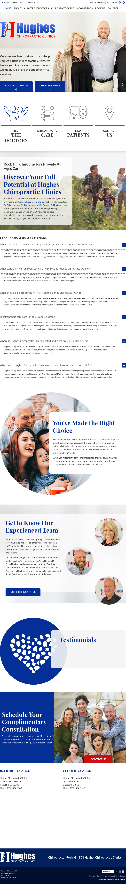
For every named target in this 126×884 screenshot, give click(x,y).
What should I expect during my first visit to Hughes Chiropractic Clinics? (41, 292)
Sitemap (122, 876)
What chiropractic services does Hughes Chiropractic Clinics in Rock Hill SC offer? (46, 244)
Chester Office (49, 87)
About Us (19, 8)
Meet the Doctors (38, 8)
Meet (16, 123)
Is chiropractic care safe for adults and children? (27, 316)
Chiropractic (47, 120)
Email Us (33, 2)
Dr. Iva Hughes (28, 205)
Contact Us (114, 8)
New (78, 120)
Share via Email (123, 871)
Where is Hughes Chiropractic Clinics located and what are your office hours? (44, 341)
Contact (110, 120)
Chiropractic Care (62, 8)
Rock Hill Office (16, 87)
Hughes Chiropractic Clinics (30, 202)
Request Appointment (13, 2)
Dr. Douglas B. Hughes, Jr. (51, 205)
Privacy (105, 876)
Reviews (100, 8)
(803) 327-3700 (108, 2)
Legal (99, 876)
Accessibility (114, 876)
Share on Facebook (120, 871)
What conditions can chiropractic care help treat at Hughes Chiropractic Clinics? (45, 268)
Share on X (116, 871)
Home (7, 8)
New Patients (85, 8)
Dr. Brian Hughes (12, 205)
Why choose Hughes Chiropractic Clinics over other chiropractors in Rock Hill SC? (46, 365)
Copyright (92, 876)
